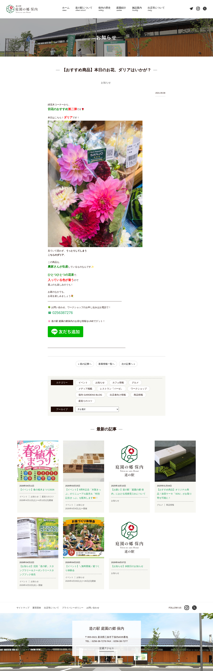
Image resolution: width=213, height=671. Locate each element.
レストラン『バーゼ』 (111, 388)
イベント (83, 382)
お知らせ (100, 382)
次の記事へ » (128, 364)
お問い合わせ (92, 607)
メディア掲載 (85, 388)
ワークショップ (139, 388)
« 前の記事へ (84, 364)
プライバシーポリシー (72, 607)
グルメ (135, 382)
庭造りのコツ (85, 401)
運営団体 (36, 607)
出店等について (156, 9)
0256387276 (62, 313)
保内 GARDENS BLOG (90, 394)
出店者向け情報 (118, 394)
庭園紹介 (121, 9)
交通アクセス (106, 648)
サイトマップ (22, 607)
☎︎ (49, 313)
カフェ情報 (118, 382)
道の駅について (83, 9)
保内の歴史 (104, 9)
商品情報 (138, 394)
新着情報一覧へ (106, 364)
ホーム (65, 9)
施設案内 (137, 9)
